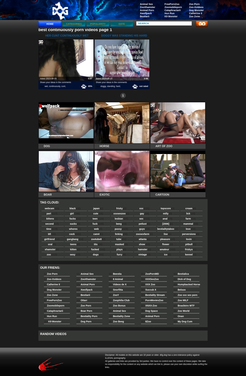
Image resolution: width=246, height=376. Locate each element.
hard (118, 86)
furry (121, 254)
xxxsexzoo (121, 213)
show (144, 244)
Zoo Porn (194, 4)
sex (144, 218)
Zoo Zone (194, 16)
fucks (75, 218)
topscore (167, 208)
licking (121, 234)
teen (98, 218)
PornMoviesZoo (152, 300)
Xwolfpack (146, 13)
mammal (190, 223)
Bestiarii (144, 16)
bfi (52, 234)
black (75, 208)
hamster (144, 249)
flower (167, 244)
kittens (52, 218)
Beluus (180, 289)
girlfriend (51, 239)
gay (144, 213)
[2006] (167, 223)
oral (52, 244)
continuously (54, 86)
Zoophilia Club (119, 300)
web (98, 229)
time (51, 229)
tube (121, 239)
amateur (167, 249)
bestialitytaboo (167, 229)
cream (190, 208)
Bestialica (181, 273)
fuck (98, 223)
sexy (75, 254)
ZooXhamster (147, 7)
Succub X (148, 289)
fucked (98, 249)
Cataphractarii (173, 10)
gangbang (75, 239)
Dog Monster (196, 10)
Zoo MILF (181, 300)
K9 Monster (171, 16)
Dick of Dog (182, 279)
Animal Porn (147, 10)
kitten (75, 249)
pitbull (190, 244)
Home (50, 24)
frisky (121, 208)
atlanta (144, 239)
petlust (144, 223)
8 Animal (116, 279)
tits (98, 244)
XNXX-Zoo (149, 305)
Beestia (115, 273)
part (51, 213)
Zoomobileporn (173, 7)
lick (190, 213)
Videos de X (118, 284)
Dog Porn (84, 321)
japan (98, 208)
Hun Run (169, 13)
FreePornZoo (172, 4)
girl (75, 213)
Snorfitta (116, 289)
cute (98, 213)
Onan (179, 316)
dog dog (60, 11)
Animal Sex (146, 4)
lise (167, 234)
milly (167, 213)
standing (111, 86)
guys (144, 229)
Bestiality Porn (87, 316)
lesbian (121, 218)
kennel (190, 254)
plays (121, 249)
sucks (75, 223)
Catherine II (195, 13)
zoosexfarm (144, 234)
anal (167, 218)
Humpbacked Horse (187, 284)
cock (75, 234)
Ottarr (82, 300)
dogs (98, 254)
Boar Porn (84, 311)
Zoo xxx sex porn (185, 295)
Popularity (97, 24)
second (52, 223)
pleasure (167, 239)
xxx (144, 208)
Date (122, 24)
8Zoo (146, 321)
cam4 (98, 234)
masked (121, 244)
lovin (190, 239)
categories (74, 24)
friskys (190, 249)
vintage (144, 254)
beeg (121, 223)
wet (46, 86)
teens (75, 244)
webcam (52, 208)
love (191, 229)
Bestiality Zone (119, 316)
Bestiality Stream (153, 295)
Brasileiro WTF (184, 305)
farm (191, 218)
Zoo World (181, 311)
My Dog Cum (183, 321)
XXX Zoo (148, 284)
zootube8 (98, 239)
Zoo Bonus (117, 305)
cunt (63, 86)
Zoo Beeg (116, 321)
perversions (190, 234)
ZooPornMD (150, 273)
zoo (52, 254)
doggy (103, 86)
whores (75, 229)
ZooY (114, 295)
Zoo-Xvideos (196, 7)
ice (167, 254)
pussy (121, 229)
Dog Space (149, 311)
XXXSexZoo (150, 279)
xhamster (52, 249)
